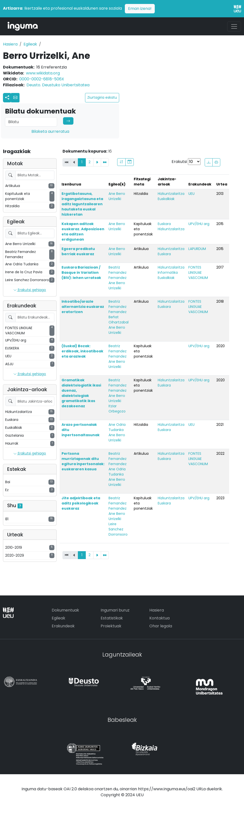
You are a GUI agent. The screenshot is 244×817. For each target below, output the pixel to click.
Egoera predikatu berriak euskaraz (78, 251)
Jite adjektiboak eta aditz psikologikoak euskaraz (81, 503)
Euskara (164, 223)
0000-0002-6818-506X (41, 79)
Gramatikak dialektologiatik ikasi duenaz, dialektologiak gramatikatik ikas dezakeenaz (81, 393)
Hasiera (10, 44)
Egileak (30, 44)
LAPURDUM (197, 248)
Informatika (168, 272)
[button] (15, 97)
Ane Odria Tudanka (117, 427)
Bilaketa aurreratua (50, 131)
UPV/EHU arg (198, 223)
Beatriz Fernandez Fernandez (118, 272)
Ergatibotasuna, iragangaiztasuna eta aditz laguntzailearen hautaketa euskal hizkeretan (82, 204)
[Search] (31, 122)
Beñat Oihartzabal (119, 320)
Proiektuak (111, 626)
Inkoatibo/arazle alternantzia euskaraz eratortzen (83, 306)
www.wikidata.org (43, 73)
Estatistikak (112, 618)
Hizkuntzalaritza (171, 193)
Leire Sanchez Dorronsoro (118, 529)
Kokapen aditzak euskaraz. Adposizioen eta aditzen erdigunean (83, 231)
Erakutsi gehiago (29, 290)
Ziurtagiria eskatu (102, 97)
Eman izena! (140, 8)
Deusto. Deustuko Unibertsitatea (57, 85)
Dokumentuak (65, 610)
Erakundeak (63, 626)
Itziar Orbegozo (117, 409)
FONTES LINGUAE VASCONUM (198, 272)
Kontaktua (159, 618)
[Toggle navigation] (234, 26)
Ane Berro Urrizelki (117, 196)
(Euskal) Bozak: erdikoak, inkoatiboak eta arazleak (82, 351)
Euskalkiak (166, 198)
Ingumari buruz (115, 610)
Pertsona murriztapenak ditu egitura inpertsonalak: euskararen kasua (83, 461)
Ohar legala (160, 626)
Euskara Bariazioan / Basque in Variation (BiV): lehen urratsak (81, 272)
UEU (191, 193)
